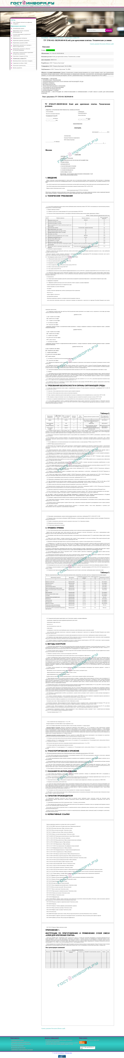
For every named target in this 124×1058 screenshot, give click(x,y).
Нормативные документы (56, 37)
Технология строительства (19, 65)
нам (52, 1043)
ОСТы (33, 9)
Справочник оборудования (17, 1040)
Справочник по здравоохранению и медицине (22, 1049)
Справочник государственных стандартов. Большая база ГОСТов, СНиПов (32, 5)
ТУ (38, 9)
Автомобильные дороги (18, 28)
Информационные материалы (20, 38)
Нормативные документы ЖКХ (20, 42)
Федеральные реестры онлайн (18, 1047)
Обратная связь (52, 9)
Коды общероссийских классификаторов (20, 1044)
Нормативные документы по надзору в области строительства (22, 45)
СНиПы (27, 9)
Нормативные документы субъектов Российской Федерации (21, 49)
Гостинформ (44, 37)
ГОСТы (21, 9)
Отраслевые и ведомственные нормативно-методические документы (23, 53)
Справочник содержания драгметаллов (20, 1042)
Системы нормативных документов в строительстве (22, 35)
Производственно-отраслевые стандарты (22, 60)
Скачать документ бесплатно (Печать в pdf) (102, 44)
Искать (109, 30)
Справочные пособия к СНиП (20, 63)
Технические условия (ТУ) (72, 37)
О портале (14, 9)
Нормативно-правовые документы (21, 40)
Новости (43, 9)
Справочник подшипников (17, 1045)
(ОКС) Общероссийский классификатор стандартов (22, 23)
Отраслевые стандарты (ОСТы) (20, 56)
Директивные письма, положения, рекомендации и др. (21, 31)
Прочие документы (17, 67)
